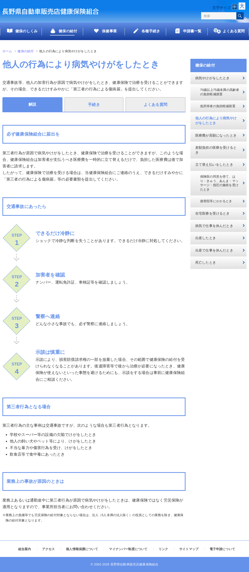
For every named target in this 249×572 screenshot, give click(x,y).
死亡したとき (205, 262)
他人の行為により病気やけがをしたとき (216, 120)
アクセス (48, 549)
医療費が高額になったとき (216, 135)
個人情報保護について (82, 549)
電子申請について (222, 549)
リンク (163, 549)
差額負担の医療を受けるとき (216, 150)
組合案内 (24, 549)
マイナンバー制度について (128, 549)
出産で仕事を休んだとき (214, 250)
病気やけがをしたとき (212, 78)
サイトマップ (188, 549)
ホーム (7, 51)
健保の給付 (26, 51)
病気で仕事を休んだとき (214, 226)
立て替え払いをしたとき (214, 164)
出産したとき (205, 238)
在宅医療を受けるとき (212, 213)
